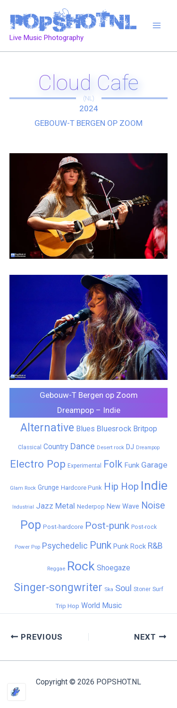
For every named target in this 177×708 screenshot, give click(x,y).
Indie (111, 410)
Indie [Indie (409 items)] (154, 485)
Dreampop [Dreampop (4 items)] (148, 448)
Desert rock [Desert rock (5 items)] (110, 447)
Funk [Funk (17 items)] (131, 465)
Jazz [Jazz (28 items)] (44, 505)
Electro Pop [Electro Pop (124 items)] (38, 464)
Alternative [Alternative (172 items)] (47, 427)
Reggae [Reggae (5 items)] (56, 568)
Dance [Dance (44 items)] (82, 446)
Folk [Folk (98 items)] (112, 464)
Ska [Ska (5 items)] (108, 589)
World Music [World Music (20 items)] (101, 605)
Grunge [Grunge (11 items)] (48, 487)
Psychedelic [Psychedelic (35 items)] (65, 546)
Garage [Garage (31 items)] (154, 464)
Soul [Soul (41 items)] (123, 588)
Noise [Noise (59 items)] (153, 505)
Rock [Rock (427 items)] (81, 566)
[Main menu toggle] (157, 26)
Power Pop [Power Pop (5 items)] (27, 546)
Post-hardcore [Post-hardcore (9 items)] (63, 526)
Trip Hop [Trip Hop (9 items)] (67, 605)
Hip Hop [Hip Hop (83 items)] (121, 486)
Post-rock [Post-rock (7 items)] (144, 527)
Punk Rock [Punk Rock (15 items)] (129, 546)
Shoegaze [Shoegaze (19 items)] (113, 567)
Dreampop (75, 410)
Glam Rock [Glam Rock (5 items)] (23, 488)
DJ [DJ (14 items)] (130, 447)
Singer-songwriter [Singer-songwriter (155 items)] (58, 587)
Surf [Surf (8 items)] (157, 589)
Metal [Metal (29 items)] (65, 505)
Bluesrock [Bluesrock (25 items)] (114, 428)
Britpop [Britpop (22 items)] (145, 428)
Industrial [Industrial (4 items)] (23, 507)
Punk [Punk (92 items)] (100, 545)
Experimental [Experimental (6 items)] (84, 465)
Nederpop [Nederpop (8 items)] (91, 506)
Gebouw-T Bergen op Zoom (88, 123)
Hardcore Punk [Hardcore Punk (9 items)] (81, 487)
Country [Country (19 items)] (55, 446)
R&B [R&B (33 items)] (155, 546)
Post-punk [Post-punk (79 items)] (107, 525)
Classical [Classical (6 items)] (30, 447)
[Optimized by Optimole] (16, 692)
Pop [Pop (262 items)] (30, 525)
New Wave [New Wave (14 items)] (123, 506)
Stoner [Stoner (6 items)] (142, 589)
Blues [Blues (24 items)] (85, 428)
